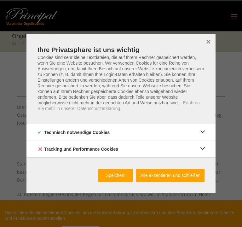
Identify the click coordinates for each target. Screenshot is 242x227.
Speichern (116, 175)
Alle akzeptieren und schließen (170, 175)
